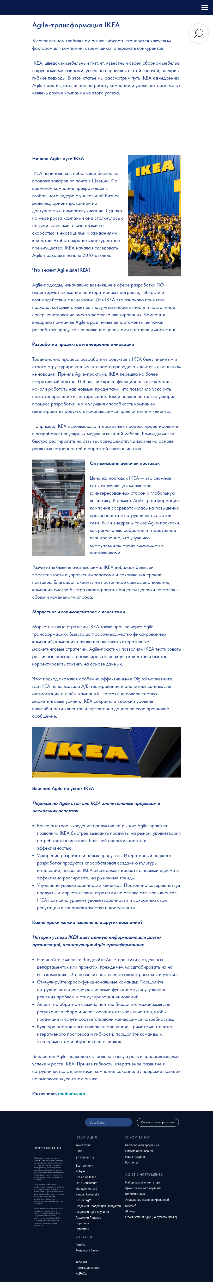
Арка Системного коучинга (143, 1188)
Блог (79, 1151)
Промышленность (88, 1268)
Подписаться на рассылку (157, 1122)
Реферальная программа (142, 1145)
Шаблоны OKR (135, 1194)
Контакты (131, 1162)
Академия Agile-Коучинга (92, 1212)
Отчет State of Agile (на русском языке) (151, 1217)
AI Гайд (130, 1211)
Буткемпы (82, 1229)
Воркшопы (83, 1223)
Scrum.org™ (84, 1200)
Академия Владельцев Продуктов (98, 1206)
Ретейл (80, 1244)
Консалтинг (83, 1145)
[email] (108, 1122)
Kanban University (87, 1194)
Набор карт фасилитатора (142, 1182)
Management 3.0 (86, 1188)
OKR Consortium (86, 1183)
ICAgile (80, 1171)
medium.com (71, 1093)
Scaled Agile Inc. (86, 1177)
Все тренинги (84, 1165)
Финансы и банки (87, 1250)
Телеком (81, 1262)
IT (77, 1256)
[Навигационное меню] (204, 7)
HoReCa (81, 1273)
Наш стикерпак (135, 1156)
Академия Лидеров (88, 1217)
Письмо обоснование (139, 1151)
